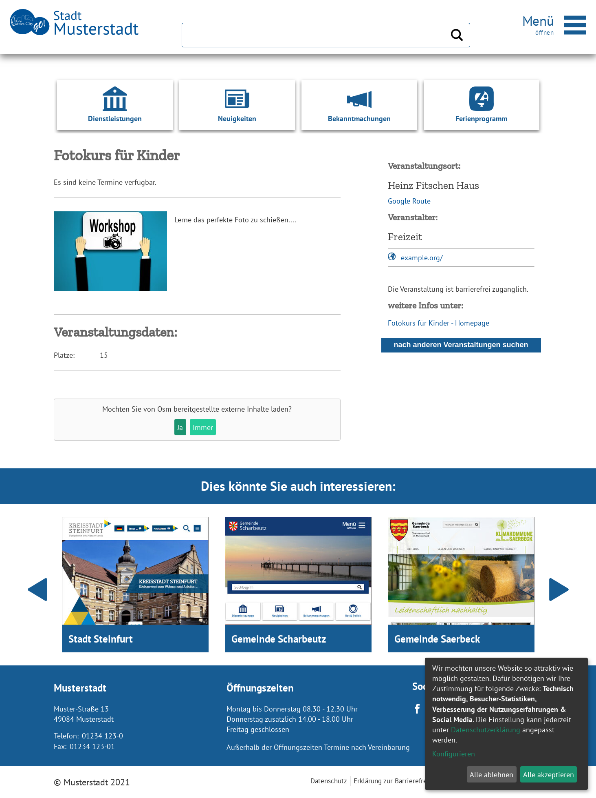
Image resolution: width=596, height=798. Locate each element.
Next (559, 589)
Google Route (409, 201)
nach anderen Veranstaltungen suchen (461, 345)
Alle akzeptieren (548, 774)
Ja (180, 427)
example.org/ (421, 257)
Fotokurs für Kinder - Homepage (438, 323)
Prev (37, 589)
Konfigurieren (453, 753)
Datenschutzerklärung (485, 729)
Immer (203, 427)
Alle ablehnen (491, 774)
